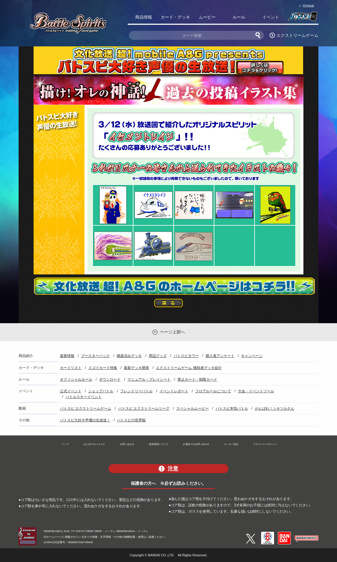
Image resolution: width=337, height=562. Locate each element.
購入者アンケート (220, 356)
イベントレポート (174, 391)
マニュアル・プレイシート (149, 379)
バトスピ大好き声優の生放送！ (85, 420)
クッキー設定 (231, 444)
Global (308, 6)
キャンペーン (252, 356)
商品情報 (143, 17)
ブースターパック (95, 356)
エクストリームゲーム (297, 35)
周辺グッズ (158, 356)
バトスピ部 (302, 18)
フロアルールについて (213, 391)
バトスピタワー (186, 356)
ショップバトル (100, 391)
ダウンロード (110, 379)
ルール (239, 17)
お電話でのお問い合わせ (196, 444)
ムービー (207, 17)
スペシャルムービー (192, 408)
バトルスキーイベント (84, 397)
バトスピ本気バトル (232, 408)
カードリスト (71, 368)
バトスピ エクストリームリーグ (143, 408)
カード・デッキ (175, 17)
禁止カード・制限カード (197, 379)
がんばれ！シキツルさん (274, 408)
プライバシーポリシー (265, 444)
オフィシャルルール (76, 379)
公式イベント (71, 391)
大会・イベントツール (256, 391)
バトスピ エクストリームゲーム (85, 408)
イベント (270, 17)
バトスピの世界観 (131, 420)
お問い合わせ (127, 444)
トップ (65, 444)
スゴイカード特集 (102, 368)
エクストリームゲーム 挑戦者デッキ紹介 (189, 368)
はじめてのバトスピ (94, 444)
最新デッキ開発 (136, 368)
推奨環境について (158, 444)
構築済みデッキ (129, 356)
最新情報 (67, 356)
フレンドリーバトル (136, 391)
